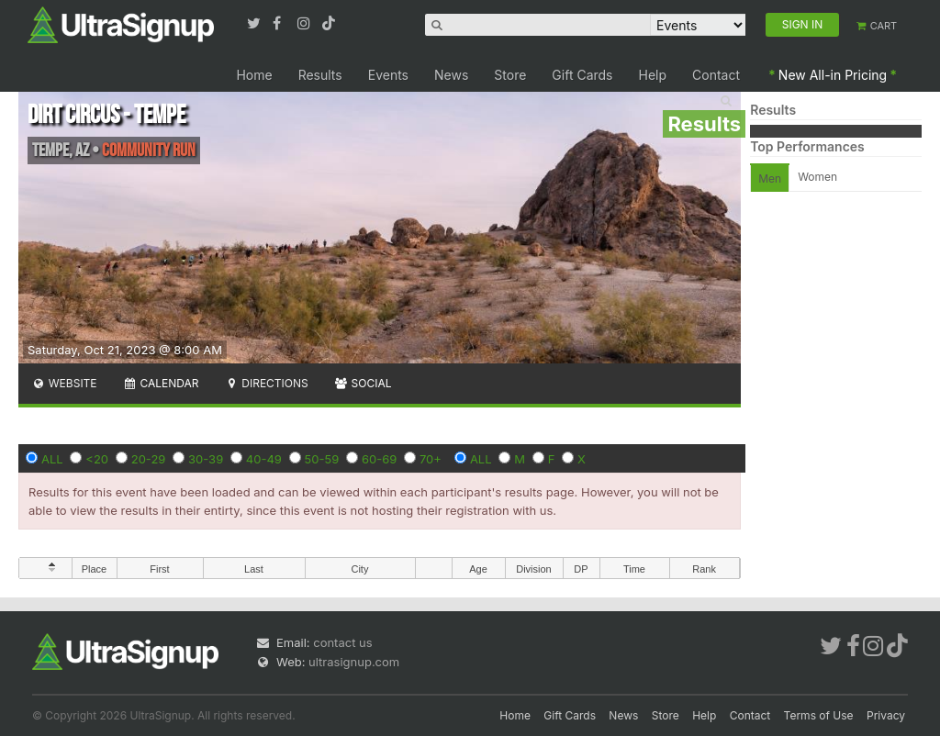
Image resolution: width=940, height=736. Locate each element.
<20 (96, 459)
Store (510, 75)
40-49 (264, 459)
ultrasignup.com (353, 661)
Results (320, 75)
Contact (716, 75)
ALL (52, 459)
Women (817, 177)
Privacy (886, 715)
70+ (431, 459)
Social (363, 383)
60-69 (379, 459)
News (451, 75)
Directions (266, 383)
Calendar (161, 383)
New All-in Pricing (832, 75)
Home (254, 75)
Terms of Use (819, 715)
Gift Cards (582, 75)
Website (64, 383)
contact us (342, 642)
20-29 (148, 459)
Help (653, 75)
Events (388, 75)
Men (769, 178)
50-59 (322, 459)
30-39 (205, 459)
